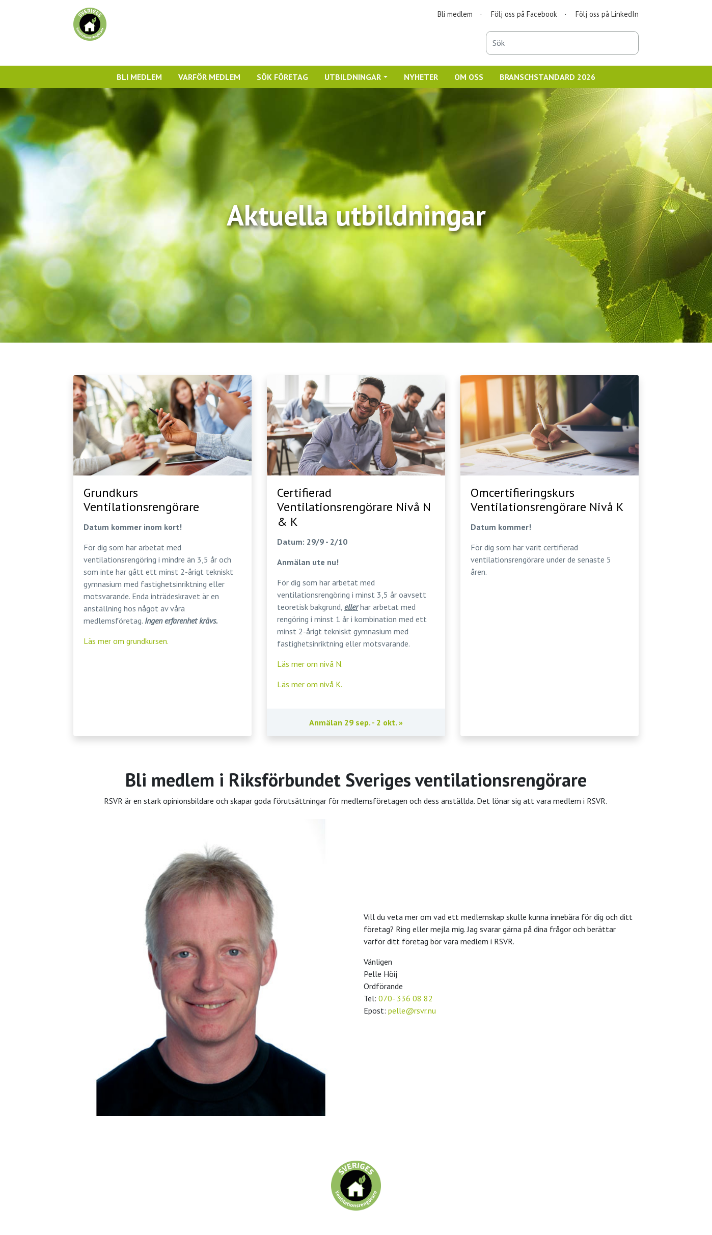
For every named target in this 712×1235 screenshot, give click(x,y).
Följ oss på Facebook (524, 14)
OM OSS (468, 77)
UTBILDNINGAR (352, 77)
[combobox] (562, 43)
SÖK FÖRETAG (282, 77)
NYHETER (421, 77)
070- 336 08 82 (405, 998)
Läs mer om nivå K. (309, 684)
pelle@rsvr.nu (412, 1010)
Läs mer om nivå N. (310, 664)
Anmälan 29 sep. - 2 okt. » (356, 722)
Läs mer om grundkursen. (126, 641)
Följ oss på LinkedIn (607, 14)
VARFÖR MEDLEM (209, 77)
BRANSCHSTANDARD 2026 (547, 77)
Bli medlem (455, 14)
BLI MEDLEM (139, 77)
